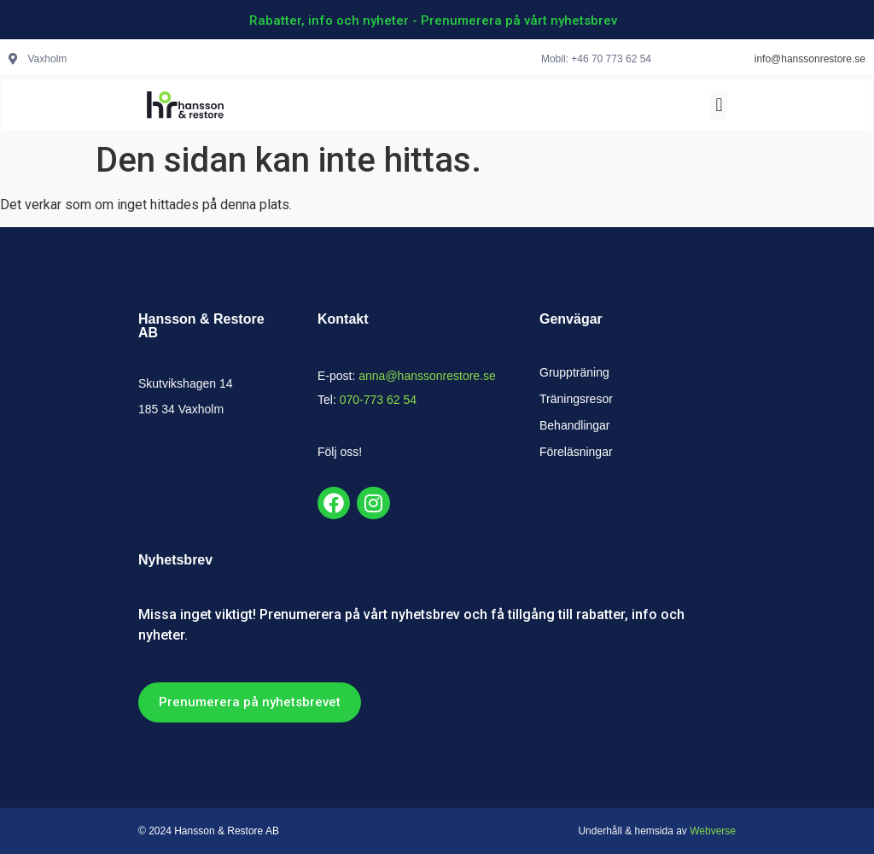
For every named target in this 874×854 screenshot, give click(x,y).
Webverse (713, 831)
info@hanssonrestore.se (810, 59)
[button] (719, 105)
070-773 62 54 (378, 400)
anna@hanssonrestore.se (427, 376)
